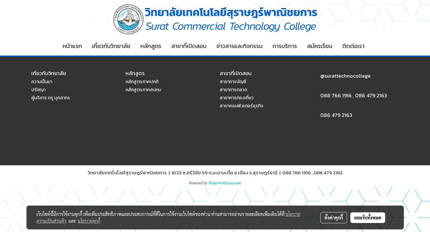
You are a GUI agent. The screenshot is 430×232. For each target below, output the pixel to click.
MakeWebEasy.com (224, 183)
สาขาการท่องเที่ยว (237, 97)
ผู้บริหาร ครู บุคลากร (50, 97)
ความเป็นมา (41, 81)
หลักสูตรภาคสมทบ (143, 89)
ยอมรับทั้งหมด (367, 217)
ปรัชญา (38, 89)
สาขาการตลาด (233, 89)
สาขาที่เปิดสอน (188, 46)
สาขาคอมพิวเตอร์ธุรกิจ (241, 105)
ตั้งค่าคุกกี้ (334, 217)
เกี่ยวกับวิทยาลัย (111, 46)
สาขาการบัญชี (233, 81)
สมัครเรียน (319, 46)
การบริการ (285, 46)
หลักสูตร (150, 46)
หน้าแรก (72, 46)
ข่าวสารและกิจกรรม (239, 46)
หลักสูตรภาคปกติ (141, 81)
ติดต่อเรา (353, 46)
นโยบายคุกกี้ (89, 221)
